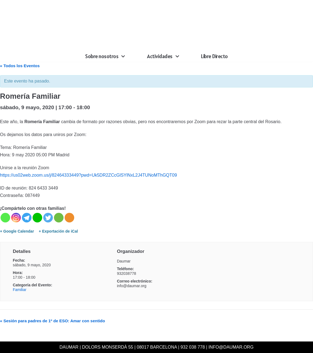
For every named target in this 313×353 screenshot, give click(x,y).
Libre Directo (214, 56)
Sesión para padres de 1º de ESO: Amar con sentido (52, 320)
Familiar (20, 289)
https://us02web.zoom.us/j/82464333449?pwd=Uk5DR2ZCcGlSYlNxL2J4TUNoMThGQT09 (88, 175)
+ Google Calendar (17, 231)
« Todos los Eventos (20, 65)
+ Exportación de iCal (58, 231)
